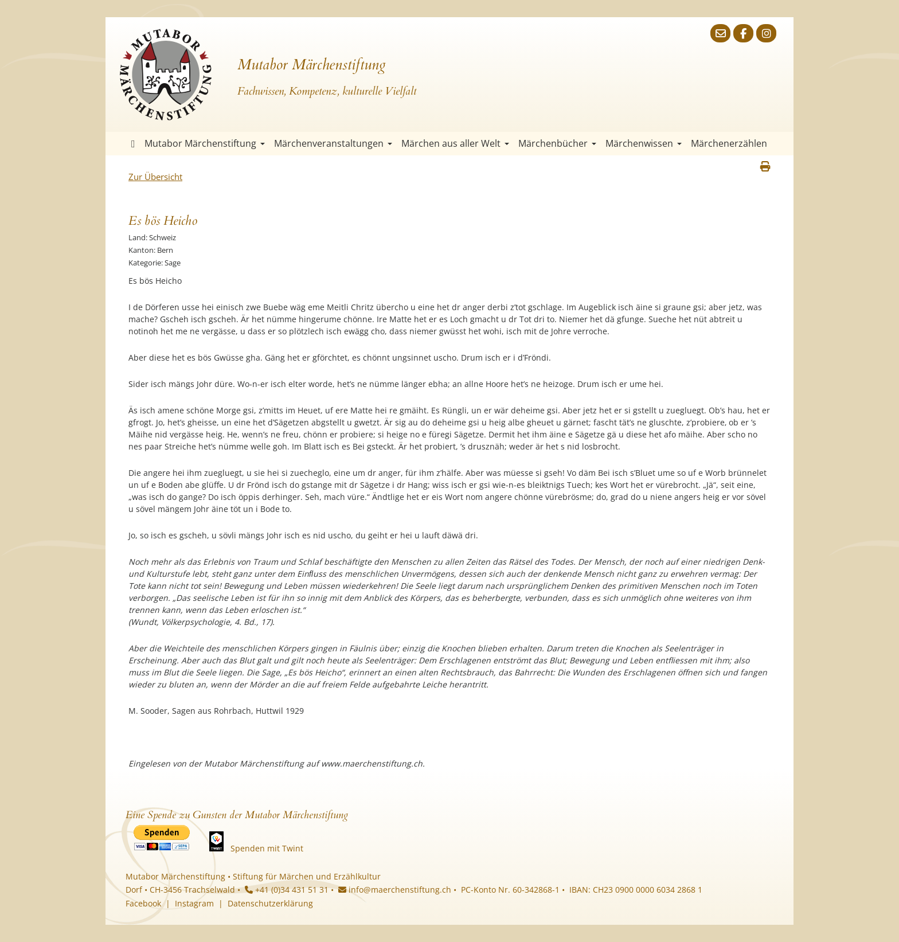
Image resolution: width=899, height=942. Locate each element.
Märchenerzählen (729, 143)
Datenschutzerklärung (270, 903)
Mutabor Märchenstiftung (204, 143)
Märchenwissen (643, 143)
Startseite (133, 143)
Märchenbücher (557, 143)
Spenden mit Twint (266, 848)
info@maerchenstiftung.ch (394, 889)
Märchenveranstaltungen (333, 143)
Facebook (143, 903)
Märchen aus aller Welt (455, 143)
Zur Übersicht (155, 176)
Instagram (194, 903)
